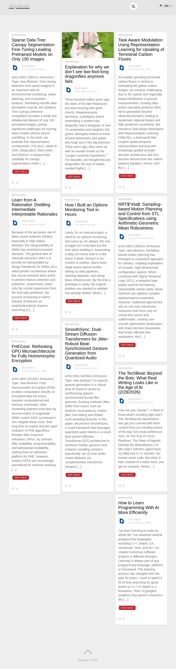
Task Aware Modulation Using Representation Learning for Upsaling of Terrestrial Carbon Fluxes (141, 49)
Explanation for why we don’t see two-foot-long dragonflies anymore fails (87, 74)
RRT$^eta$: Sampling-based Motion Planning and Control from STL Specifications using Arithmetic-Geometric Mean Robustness (140, 216)
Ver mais (20, 171)
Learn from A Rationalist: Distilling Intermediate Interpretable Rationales (34, 207)
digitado (28, 66)
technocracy (19, 34)
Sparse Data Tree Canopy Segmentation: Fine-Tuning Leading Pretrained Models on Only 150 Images (33, 49)
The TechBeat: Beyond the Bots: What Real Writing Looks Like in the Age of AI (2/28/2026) (140, 383)
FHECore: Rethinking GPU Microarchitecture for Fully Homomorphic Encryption (33, 353)
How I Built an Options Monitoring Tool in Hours (86, 210)
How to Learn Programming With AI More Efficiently (138, 507)
